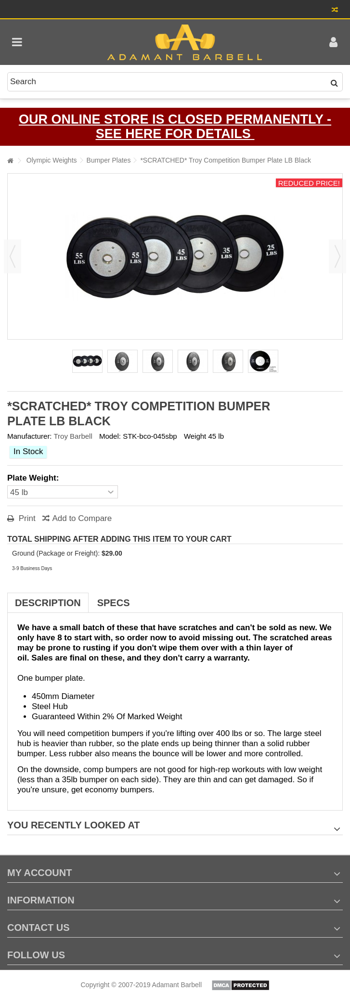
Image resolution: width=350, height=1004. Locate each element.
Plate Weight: (34, 478)
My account (39, 872)
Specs (113, 602)
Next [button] (337, 256)
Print (26, 518)
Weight (195, 436)
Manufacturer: (29, 436)
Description (48, 602)
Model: (110, 436)
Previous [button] (12, 256)
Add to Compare (82, 518)
